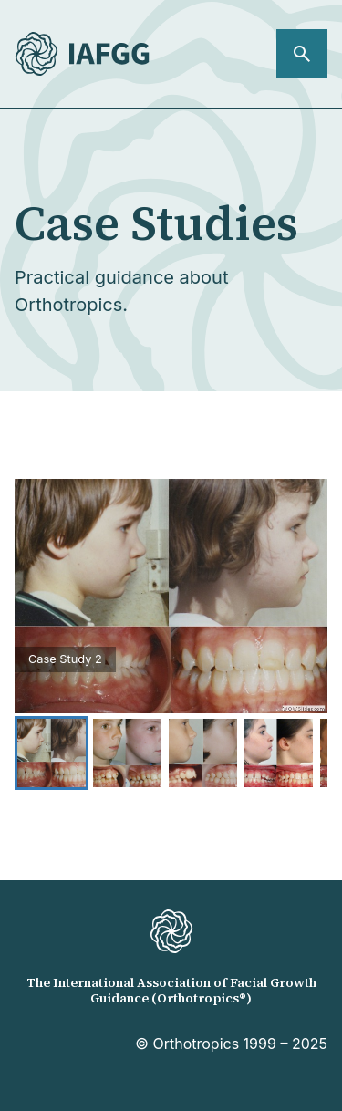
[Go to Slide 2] (127, 753)
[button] (171, 596)
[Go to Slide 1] (51, 753)
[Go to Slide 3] (203, 753)
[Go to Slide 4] (279, 753)
